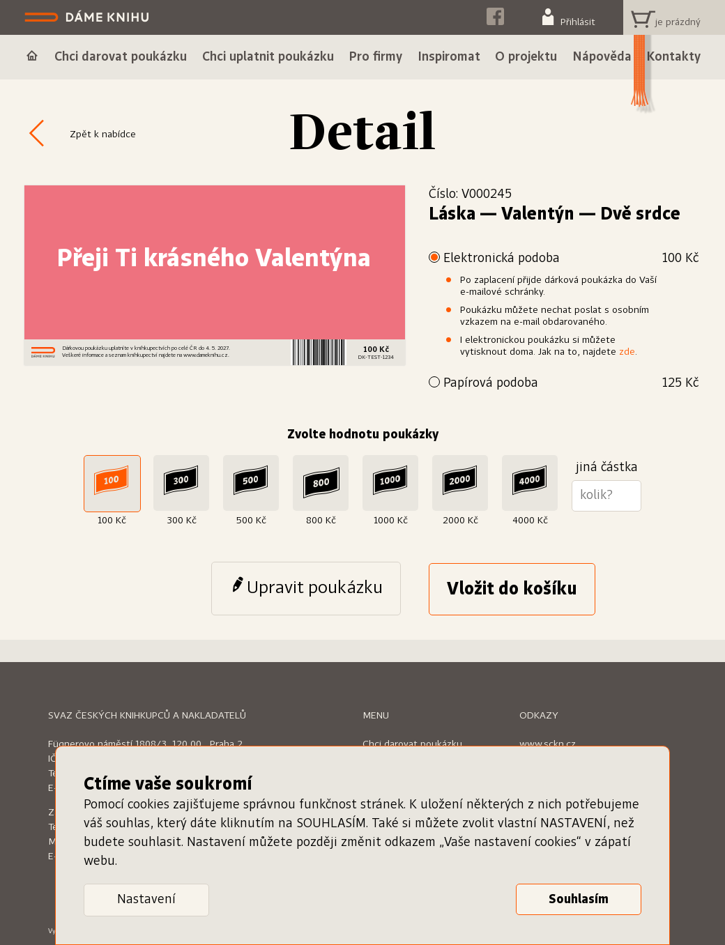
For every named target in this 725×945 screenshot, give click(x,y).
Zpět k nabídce (103, 134)
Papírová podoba (571, 383)
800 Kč (321, 520)
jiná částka (607, 467)
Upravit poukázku (315, 588)
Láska (452, 214)
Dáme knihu (88, 17)
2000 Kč (460, 520)
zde (627, 352)
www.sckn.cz (547, 744)
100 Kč (112, 520)
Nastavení (146, 899)
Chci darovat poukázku (412, 744)
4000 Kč (530, 520)
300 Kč (182, 520)
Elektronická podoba (571, 258)
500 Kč (251, 520)
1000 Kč (391, 520)
